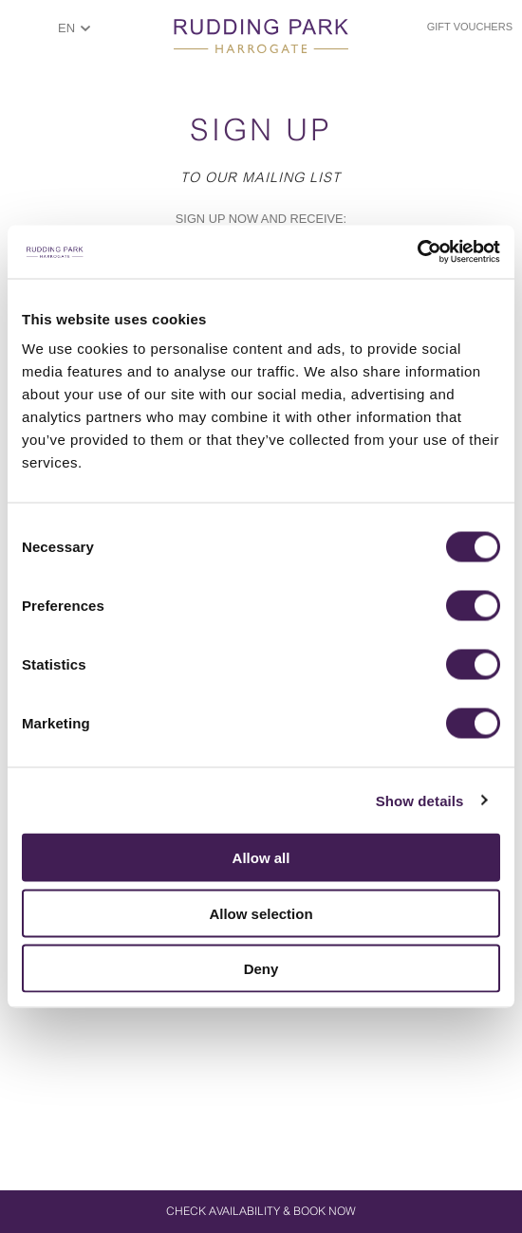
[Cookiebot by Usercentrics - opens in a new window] (417, 252)
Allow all (261, 858)
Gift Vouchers (470, 26)
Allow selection (260, 913)
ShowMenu (24, 34)
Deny (261, 969)
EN (66, 28)
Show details (420, 800)
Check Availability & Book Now (261, 1211)
